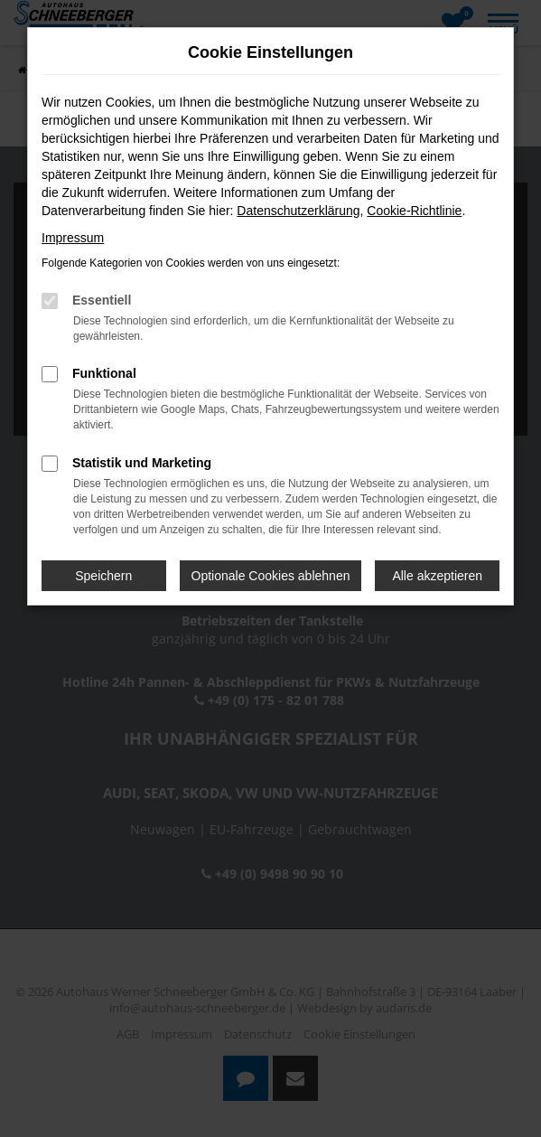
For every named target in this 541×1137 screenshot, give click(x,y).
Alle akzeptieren (437, 575)
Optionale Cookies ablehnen (270, 575)
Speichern (103, 575)
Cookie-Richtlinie (414, 210)
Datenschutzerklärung (298, 210)
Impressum (73, 237)
